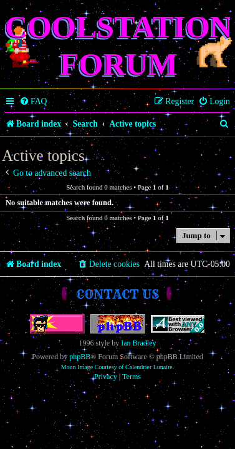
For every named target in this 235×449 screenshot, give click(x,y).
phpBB (79, 356)
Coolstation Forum (119, 45)
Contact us (117, 294)
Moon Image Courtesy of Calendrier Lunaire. (118, 367)
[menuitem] (33, 101)
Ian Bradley (138, 343)
